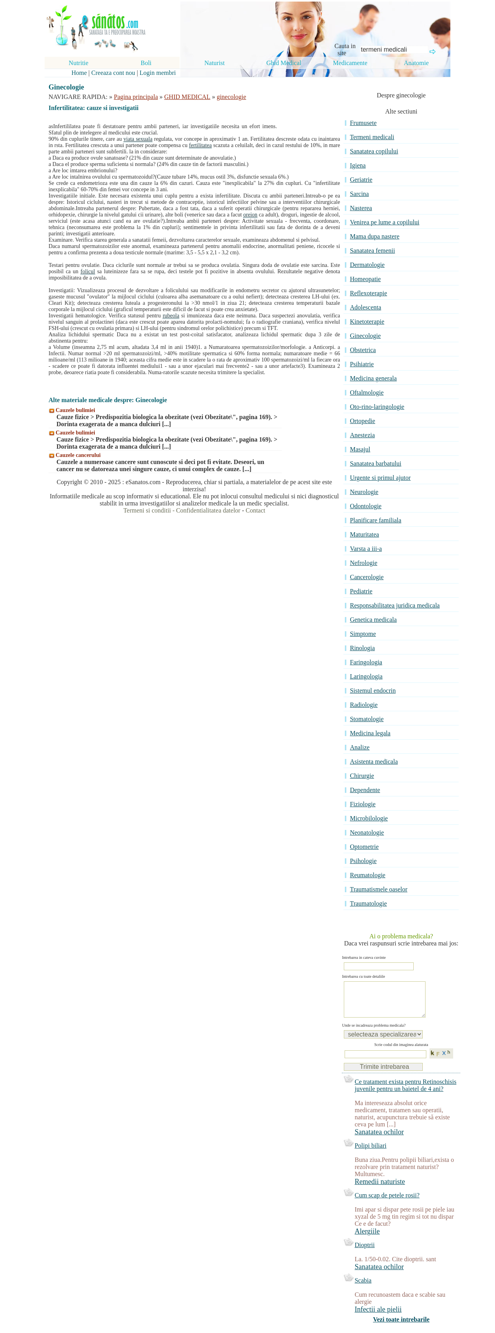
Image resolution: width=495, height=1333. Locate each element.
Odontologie (365, 506)
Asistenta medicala (374, 761)
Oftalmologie (366, 392)
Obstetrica (363, 350)
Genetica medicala (373, 619)
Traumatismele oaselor (378, 889)
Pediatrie (361, 591)
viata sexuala (138, 139)
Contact (255, 510)
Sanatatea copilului (374, 151)
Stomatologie (366, 719)
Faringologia (366, 662)
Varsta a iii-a (366, 548)
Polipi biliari (370, 1153)
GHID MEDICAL (187, 96)
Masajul (360, 449)
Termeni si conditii (147, 510)
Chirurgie (362, 775)
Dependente (365, 790)
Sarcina (359, 193)
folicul (88, 271)
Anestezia (362, 435)
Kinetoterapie (367, 321)
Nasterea (361, 208)
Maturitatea (364, 534)
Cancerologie (366, 577)
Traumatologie (368, 903)
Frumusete (363, 122)
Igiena (358, 165)
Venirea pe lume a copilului (384, 222)
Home (79, 72)
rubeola (171, 316)
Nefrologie (363, 562)
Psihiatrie (361, 364)
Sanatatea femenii (372, 250)
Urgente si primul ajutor (380, 477)
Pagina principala (136, 96)
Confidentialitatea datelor (208, 510)
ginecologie (231, 96)
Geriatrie (361, 179)
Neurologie (364, 491)
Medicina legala (370, 733)
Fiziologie (362, 804)
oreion (250, 215)
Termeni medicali (372, 137)
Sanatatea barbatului (375, 463)
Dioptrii (364, 1252)
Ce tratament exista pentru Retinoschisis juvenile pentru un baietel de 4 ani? (405, 1093)
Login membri (158, 72)
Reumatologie (367, 875)
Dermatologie (367, 264)
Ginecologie (365, 335)
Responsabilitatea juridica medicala (394, 605)
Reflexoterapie (368, 293)
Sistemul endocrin (373, 690)
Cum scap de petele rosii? (386, 1203)
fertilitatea (200, 145)
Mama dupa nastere (374, 236)
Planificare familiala (375, 520)
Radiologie (363, 704)
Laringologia (366, 676)
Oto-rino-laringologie (377, 406)
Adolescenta (365, 307)
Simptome (363, 633)
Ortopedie (362, 421)
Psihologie (363, 861)
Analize (359, 747)
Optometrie (364, 846)
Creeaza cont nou (113, 72)
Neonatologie (367, 832)
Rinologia (362, 648)
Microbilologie (369, 818)
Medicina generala (373, 378)
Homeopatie (365, 279)
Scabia (362, 1288)
